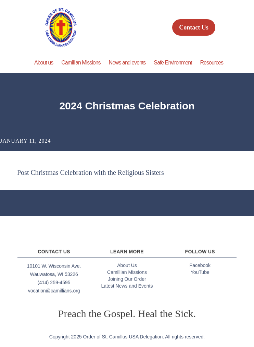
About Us (127, 267)
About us (43, 62)
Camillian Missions (80, 62)
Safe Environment (173, 62)
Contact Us (193, 27)
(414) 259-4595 (54, 284)
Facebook (200, 267)
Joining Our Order (127, 281)
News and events (127, 62)
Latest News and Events (127, 288)
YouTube (200, 274)
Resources (211, 62)
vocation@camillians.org (54, 293)
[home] (59, 27)
